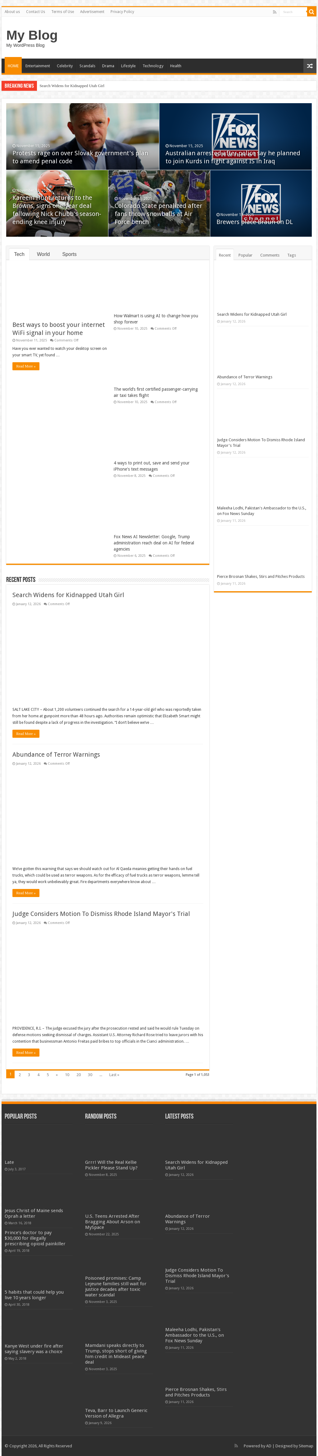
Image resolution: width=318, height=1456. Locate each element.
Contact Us (35, 12)
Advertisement (92, 12)
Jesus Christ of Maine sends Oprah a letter (34, 1213)
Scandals (87, 66)
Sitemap (306, 1446)
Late (9, 1162)
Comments (269, 255)
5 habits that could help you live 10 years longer (34, 1294)
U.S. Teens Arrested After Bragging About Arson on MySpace (112, 1221)
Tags (291, 255)
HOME (13, 66)
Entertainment (37, 66)
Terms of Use (62, 12)
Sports (69, 254)
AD (268, 1446)
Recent (225, 255)
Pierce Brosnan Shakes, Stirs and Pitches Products (261, 576)
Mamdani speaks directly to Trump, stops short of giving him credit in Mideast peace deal (116, 1354)
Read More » (26, 366)
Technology (153, 66)
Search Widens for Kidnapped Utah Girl (71, 85)
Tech (19, 254)
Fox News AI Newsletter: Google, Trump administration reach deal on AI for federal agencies (154, 543)
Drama (108, 66)
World (43, 254)
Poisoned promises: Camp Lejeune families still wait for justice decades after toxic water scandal (116, 1286)
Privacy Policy (122, 12)
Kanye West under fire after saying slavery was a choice (34, 1348)
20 (78, 1074)
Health (175, 66)
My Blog (32, 35)
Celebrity (65, 66)
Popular (245, 255)
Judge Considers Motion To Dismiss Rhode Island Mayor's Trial (101, 913)
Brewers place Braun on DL (254, 222)
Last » (114, 1074)
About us (12, 12)
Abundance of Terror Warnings (56, 754)
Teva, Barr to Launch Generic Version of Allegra (116, 1413)
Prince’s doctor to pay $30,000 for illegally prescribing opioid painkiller (35, 1238)
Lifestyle (128, 66)
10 (67, 1074)
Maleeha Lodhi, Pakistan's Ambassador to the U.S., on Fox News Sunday (194, 1335)
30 (90, 1074)
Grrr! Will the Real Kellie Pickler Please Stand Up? (111, 1165)
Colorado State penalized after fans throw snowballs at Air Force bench (158, 214)
